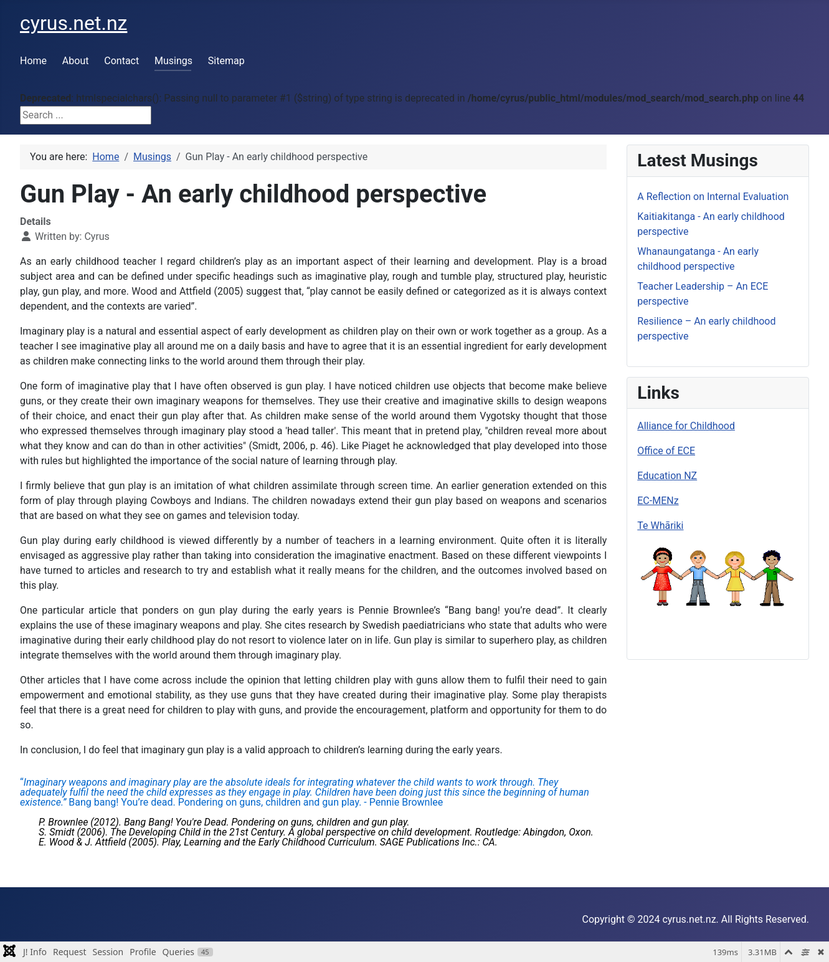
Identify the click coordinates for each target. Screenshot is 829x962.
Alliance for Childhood (686, 426)
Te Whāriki (660, 525)
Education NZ (667, 476)
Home (33, 61)
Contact (121, 61)
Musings (173, 61)
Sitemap (226, 61)
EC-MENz (657, 501)
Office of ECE (666, 451)
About (75, 61)
